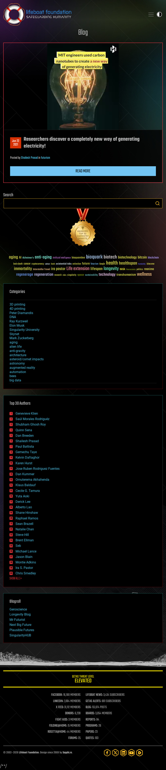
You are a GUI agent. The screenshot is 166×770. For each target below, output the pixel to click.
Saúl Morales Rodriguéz (32, 419)
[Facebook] (107, 752)
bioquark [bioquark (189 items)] (94, 257)
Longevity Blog (20, 614)
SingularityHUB (20, 635)
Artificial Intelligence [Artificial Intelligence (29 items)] (62, 258)
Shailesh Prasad (29, 158)
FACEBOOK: (57, 695)
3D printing (17, 304)
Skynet (14, 334)
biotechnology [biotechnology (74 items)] (127, 257)
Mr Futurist (17, 620)
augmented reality (22, 368)
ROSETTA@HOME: (57, 732)
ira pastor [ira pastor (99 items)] (58, 269)
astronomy (17, 363)
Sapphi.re (67, 752)
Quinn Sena (24, 430)
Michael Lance (26, 551)
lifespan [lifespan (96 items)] (96, 269)
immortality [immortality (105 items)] (23, 268)
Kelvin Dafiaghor (27, 457)
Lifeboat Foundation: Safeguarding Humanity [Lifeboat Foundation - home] (73, 14)
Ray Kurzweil (18, 321)
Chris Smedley (26, 573)
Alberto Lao (24, 507)
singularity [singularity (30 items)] (71, 275)
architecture (17, 355)
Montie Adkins (26, 562)
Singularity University (24, 330)
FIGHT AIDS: (61, 719)
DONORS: (69, 713)
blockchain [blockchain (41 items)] (153, 258)
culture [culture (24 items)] (47, 264)
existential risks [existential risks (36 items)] (63, 264)
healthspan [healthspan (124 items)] (128, 263)
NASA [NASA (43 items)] (122, 269)
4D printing (17, 309)
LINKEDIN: (58, 701)
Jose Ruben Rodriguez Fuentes (38, 469)
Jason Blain (24, 557)
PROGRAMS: (92, 725)
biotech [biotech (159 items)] (110, 257)
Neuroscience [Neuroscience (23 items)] (131, 270)
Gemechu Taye (26, 452)
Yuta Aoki (22, 496)
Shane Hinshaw (27, 513)
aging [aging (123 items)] (13, 257)
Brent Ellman (25, 540)
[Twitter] (115, 752)
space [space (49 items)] (80, 275)
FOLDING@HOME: (58, 725)
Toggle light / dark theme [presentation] (159, 14)
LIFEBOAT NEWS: (94, 695)
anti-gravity (17, 351)
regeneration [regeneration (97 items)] (43, 274)
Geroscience (18, 609)
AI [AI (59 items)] (20, 258)
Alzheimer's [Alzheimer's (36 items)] (28, 258)
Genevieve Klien (27, 413)
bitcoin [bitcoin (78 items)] (142, 257)
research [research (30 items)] (58, 275)
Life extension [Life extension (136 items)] (77, 268)
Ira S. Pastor (24, 568)
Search (157, 203)
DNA (12, 317)
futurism (45, 158)
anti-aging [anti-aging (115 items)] (43, 257)
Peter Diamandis (21, 313)
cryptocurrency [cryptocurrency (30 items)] (38, 264)
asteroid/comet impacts (26, 359)
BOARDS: (90, 713)
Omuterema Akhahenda (32, 480)
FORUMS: (73, 738)
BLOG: (88, 707)
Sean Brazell (24, 524)
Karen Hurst (24, 463)
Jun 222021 (15, 143)
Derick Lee (23, 502)
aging (13, 342)
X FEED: (60, 707)
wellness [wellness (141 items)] (144, 274)
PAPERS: (90, 732)
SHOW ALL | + (15, 578)
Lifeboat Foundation (29, 752)
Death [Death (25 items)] (53, 264)
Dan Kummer (25, 474)
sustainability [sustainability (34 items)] (91, 275)
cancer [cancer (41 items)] (27, 264)
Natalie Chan (25, 529)
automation (17, 372)
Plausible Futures (21, 630)
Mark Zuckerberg (21, 338)
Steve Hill (22, 535)
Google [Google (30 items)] (102, 264)
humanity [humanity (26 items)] (142, 264)
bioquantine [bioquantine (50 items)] (78, 257)
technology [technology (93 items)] (107, 274)
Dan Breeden (25, 436)
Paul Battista (25, 446)
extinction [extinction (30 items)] (76, 264)
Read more (83, 171)
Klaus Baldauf (26, 485)
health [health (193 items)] (112, 263)
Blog (83, 33)
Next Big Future (20, 625)
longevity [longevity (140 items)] (111, 268)
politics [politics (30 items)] (140, 269)
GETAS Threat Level (83, 679)
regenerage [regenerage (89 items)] (24, 274)
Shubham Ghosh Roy (31, 424)
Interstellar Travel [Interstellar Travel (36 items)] (41, 269)
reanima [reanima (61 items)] (149, 269)
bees (12, 376)
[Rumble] (139, 752)
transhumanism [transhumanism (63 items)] (126, 275)
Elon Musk (16, 325)
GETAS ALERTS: (93, 701)
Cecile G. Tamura (28, 491)
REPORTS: (91, 719)
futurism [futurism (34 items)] (94, 264)
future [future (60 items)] (86, 264)
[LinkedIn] (123, 752)
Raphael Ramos (27, 518)
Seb (18, 546)
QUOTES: (90, 738)
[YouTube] (131, 752)
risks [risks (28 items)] (64, 275)
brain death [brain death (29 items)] (18, 264)
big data (15, 380)
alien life (15, 347)
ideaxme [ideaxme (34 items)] (150, 264)
